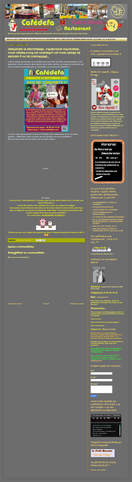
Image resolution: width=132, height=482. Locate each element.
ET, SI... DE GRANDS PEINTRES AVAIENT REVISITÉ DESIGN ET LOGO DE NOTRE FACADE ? (108, 221)
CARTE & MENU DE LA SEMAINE (105, 210)
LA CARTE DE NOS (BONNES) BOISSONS (108, 217)
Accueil (46, 304)
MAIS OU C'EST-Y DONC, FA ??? (105, 226)
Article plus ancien (77, 304)
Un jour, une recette (98, 470)
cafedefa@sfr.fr (102, 297)
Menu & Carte (109, 329)
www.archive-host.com (107, 425)
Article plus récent (15, 304)
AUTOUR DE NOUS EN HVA (103, 207)
